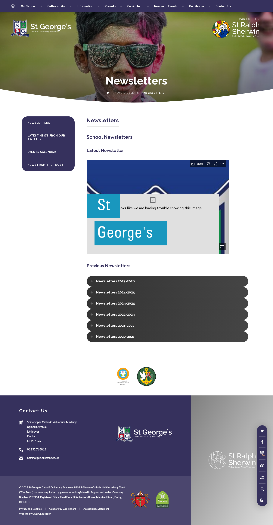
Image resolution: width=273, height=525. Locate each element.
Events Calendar (41, 151)
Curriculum (134, 6)
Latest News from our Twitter (46, 137)
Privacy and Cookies (30, 508)
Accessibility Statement (96, 508)
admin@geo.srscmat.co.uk (43, 457)
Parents (110, 6)
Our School (28, 6)
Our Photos (196, 6)
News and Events (165, 6)
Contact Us (223, 6)
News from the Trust (45, 164)
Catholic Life (56, 6)
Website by (25, 513)
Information (85, 6)
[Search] (262, 489)
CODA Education (41, 513)
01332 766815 (36, 449)
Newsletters (38, 122)
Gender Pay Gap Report (62, 508)
